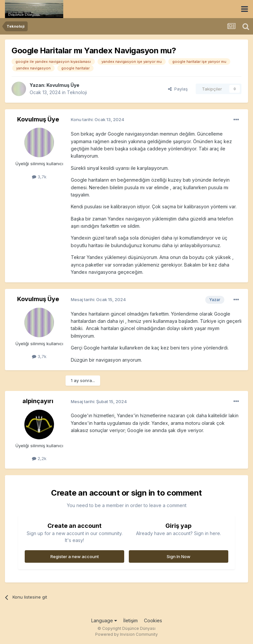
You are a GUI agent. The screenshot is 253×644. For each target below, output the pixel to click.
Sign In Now (178, 556)
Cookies (153, 620)
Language (104, 620)
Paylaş (178, 88)
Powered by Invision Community (126, 634)
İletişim (130, 620)
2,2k (39, 458)
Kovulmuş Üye (62, 85)
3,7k (39, 176)
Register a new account (74, 556)
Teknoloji (77, 92)
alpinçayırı (37, 401)
